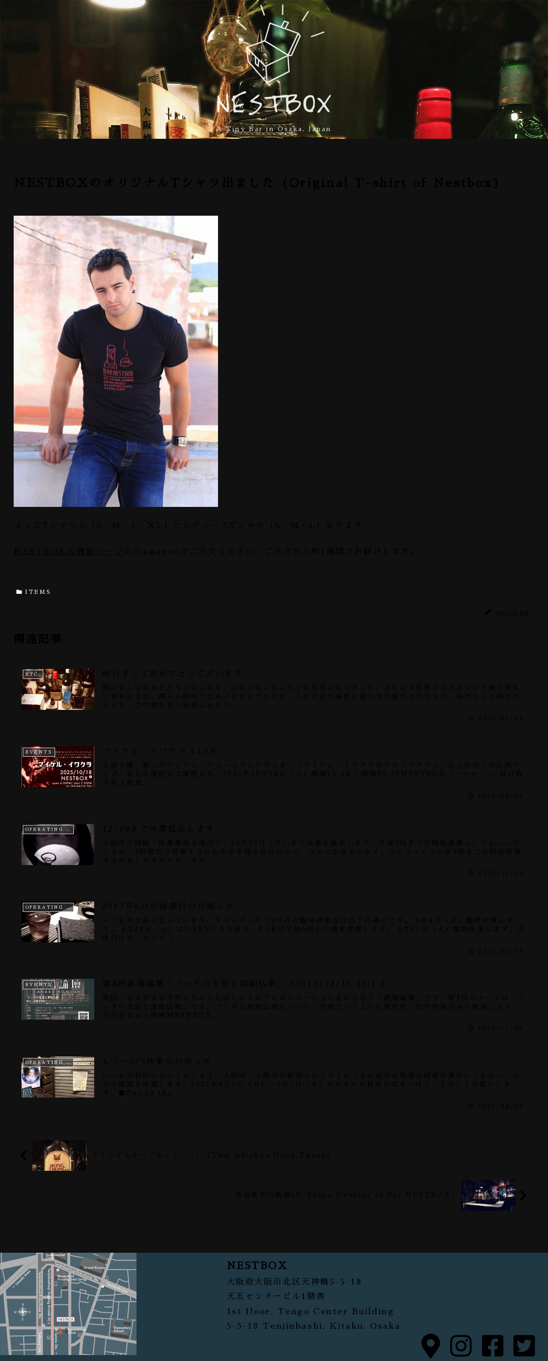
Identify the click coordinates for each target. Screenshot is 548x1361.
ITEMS (33, 592)
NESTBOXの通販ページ (68, 551)
